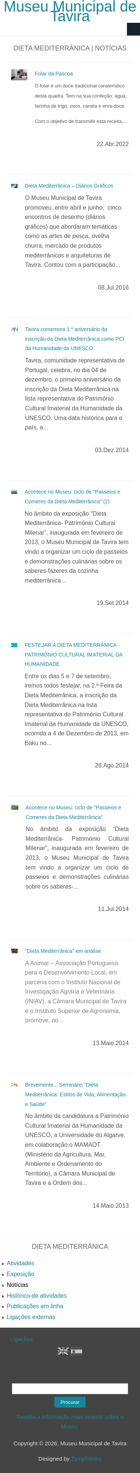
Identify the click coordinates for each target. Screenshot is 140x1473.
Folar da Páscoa (54, 74)
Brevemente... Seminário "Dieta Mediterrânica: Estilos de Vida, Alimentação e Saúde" (75, 1094)
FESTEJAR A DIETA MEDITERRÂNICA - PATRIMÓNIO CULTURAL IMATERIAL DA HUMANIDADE (73, 654)
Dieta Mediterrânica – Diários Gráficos (69, 186)
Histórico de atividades (37, 1296)
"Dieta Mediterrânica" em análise (63, 951)
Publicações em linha (35, 1306)
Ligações (21, 1339)
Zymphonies (86, 1458)
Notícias (17, 1285)
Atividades (20, 1263)
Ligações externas (31, 1317)
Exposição (20, 1274)
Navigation (133, 29)
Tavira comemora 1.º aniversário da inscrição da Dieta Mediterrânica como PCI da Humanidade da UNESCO (74, 338)
